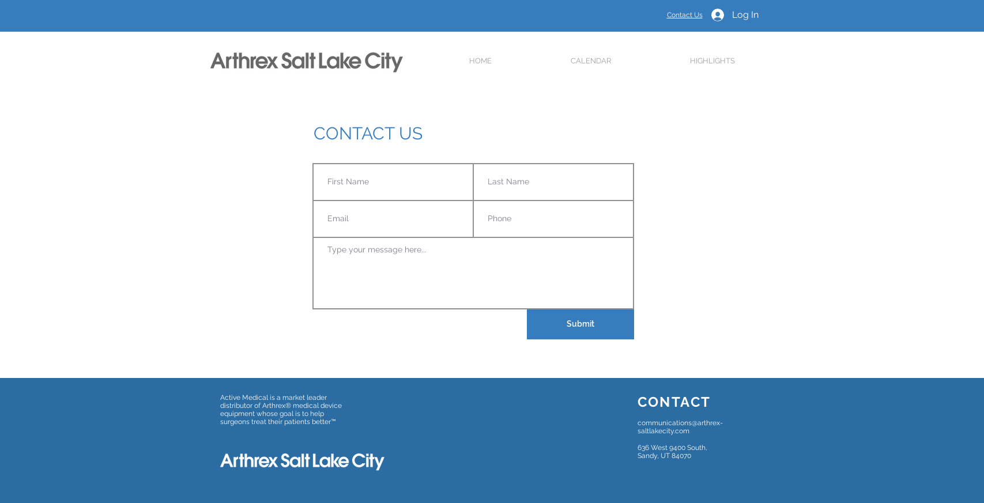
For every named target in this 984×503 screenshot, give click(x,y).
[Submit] (580, 324)
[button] (591, 61)
